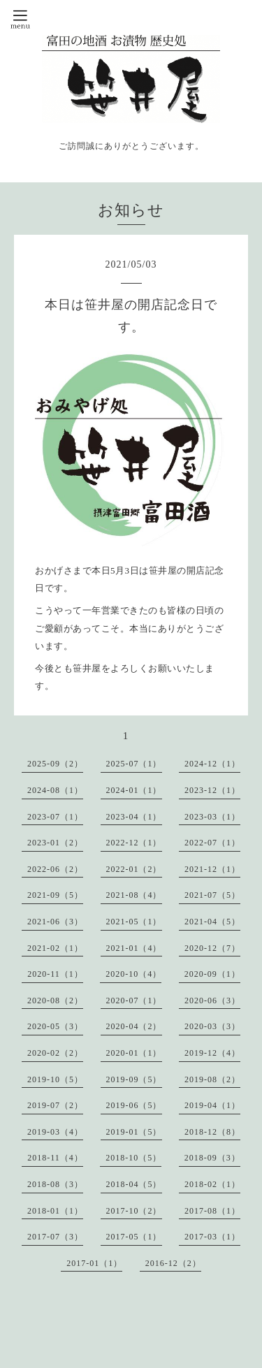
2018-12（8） (212, 1132)
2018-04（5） (134, 1184)
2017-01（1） (94, 1263)
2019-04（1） (212, 1105)
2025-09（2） (55, 764)
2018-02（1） (212, 1184)
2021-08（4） (134, 895)
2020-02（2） (55, 1053)
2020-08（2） (55, 1000)
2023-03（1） (212, 817)
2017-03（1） (212, 1237)
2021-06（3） (55, 921)
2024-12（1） (212, 764)
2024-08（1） (55, 790)
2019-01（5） (134, 1132)
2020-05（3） (55, 1026)
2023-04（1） (134, 817)
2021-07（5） (212, 895)
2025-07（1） (134, 764)
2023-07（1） (55, 817)
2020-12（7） (212, 948)
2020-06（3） (212, 1000)
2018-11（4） (55, 1158)
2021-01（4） (134, 948)
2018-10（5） (133, 1158)
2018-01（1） (55, 1211)
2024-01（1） (134, 790)
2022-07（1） (212, 842)
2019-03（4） (55, 1132)
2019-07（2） (55, 1105)
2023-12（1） (212, 790)
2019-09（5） (134, 1079)
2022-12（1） (134, 842)
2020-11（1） (55, 974)
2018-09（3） (212, 1158)
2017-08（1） (212, 1211)
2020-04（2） (134, 1026)
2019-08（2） (212, 1079)
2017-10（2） (134, 1211)
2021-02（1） (55, 948)
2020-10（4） (133, 974)
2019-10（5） (55, 1079)
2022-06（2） (55, 869)
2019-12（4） (212, 1053)
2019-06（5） (134, 1105)
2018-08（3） (55, 1184)
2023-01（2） (55, 842)
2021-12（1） (212, 869)
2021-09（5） (55, 895)
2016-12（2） (173, 1263)
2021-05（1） (134, 921)
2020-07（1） (134, 1000)
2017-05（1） (134, 1237)
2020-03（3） (212, 1026)
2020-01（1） (134, 1053)
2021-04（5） (212, 921)
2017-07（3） (55, 1237)
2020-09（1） (212, 974)
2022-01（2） (134, 869)
